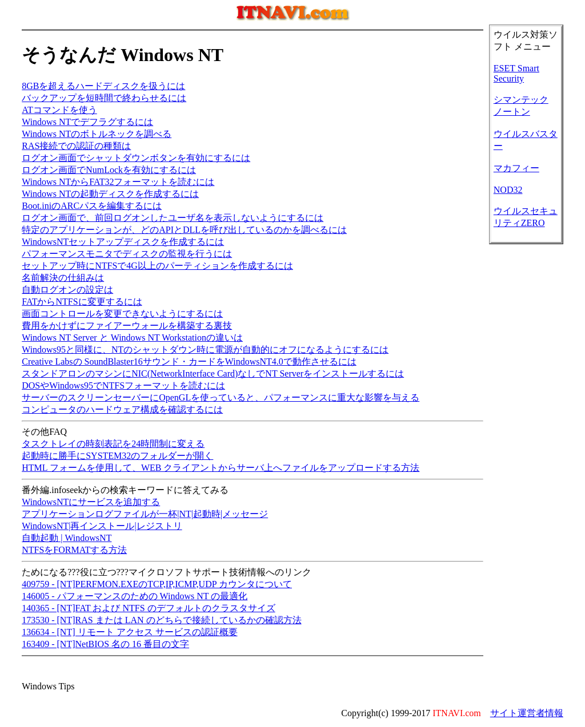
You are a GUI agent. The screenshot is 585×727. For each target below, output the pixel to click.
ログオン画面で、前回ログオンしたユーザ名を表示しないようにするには (172, 218)
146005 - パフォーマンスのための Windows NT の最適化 (134, 596)
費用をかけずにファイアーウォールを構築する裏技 (127, 325)
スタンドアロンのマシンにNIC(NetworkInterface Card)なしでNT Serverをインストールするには (213, 373)
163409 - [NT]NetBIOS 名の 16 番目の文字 (105, 644)
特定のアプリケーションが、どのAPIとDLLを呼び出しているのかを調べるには (184, 230)
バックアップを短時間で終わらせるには (104, 98)
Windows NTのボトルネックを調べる (96, 134)
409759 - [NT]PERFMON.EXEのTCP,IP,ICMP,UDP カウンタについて (157, 584)
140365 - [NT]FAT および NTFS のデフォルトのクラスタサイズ (148, 608)
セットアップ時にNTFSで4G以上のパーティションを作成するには (157, 265)
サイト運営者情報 (526, 713)
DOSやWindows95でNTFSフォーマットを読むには (123, 385)
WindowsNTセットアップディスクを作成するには (123, 242)
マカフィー (516, 168)
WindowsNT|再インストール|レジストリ (102, 526)
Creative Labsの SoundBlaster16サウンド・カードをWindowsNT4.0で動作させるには (189, 361)
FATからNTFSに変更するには (82, 301)
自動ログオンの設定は (67, 289)
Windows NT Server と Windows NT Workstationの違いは (132, 337)
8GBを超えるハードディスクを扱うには (103, 86)
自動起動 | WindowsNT (66, 538)
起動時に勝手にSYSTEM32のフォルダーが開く (117, 456)
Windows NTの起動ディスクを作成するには (110, 194)
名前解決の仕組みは (63, 277)
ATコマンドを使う (59, 110)
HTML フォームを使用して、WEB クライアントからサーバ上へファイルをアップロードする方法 (220, 467)
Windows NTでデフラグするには (87, 122)
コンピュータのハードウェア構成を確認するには (122, 409)
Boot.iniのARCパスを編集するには (92, 206)
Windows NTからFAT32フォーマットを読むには (118, 182)
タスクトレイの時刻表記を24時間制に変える (113, 444)
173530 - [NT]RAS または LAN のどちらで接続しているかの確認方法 (161, 620)
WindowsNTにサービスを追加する (91, 502)
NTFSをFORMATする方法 (74, 550)
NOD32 (508, 190)
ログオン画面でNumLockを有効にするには (109, 170)
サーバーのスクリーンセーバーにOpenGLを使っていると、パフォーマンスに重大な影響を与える (220, 397)
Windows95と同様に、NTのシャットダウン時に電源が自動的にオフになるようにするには (205, 349)
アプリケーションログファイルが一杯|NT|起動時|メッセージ (145, 514)
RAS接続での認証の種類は (76, 146)
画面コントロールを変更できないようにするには (122, 313)
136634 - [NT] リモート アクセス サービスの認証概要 (129, 632)
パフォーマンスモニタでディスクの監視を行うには (127, 254)
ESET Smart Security (516, 73)
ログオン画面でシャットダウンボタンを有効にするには (136, 158)
